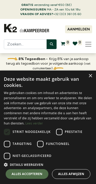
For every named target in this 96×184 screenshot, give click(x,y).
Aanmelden (78, 29)
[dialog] (48, 127)
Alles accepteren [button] (27, 174)
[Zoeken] (52, 44)
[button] (48, 164)
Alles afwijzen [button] (71, 174)
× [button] (90, 76)
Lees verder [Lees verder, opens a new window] (34, 123)
